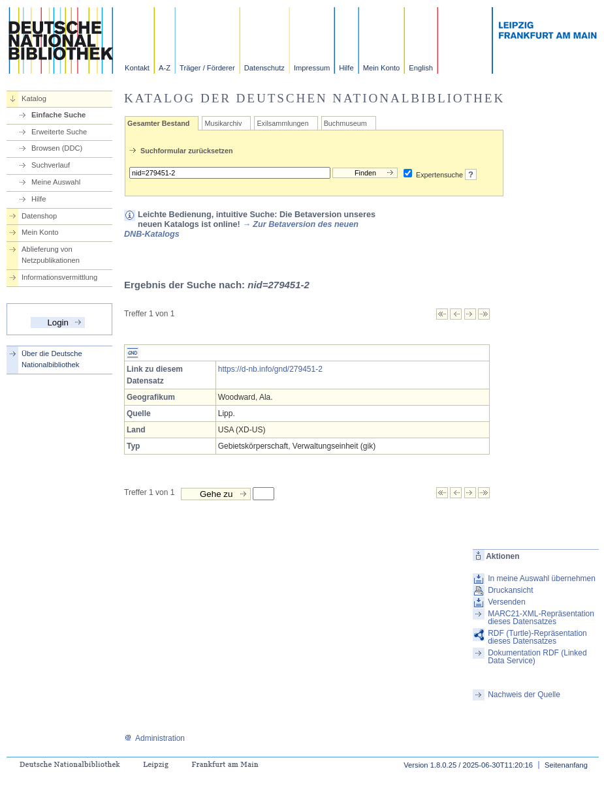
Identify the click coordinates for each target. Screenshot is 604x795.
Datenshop (39, 216)
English (421, 68)
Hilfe (346, 68)
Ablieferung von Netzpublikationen (51, 254)
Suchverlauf (50, 165)
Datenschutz (264, 68)
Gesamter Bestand (158, 123)
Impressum (312, 68)
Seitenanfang (566, 765)
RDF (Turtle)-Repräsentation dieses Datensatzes (537, 637)
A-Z (164, 68)
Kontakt (137, 68)
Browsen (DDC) (56, 148)
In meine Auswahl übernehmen (542, 578)
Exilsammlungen (282, 123)
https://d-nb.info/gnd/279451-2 (270, 369)
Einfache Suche (58, 115)
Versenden (506, 602)
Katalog (34, 98)
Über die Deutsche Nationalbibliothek (52, 359)
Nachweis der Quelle (524, 694)
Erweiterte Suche (59, 132)
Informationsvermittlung (59, 277)
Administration (154, 738)
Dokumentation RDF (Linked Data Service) (537, 656)
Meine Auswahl (55, 182)
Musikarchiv (223, 123)
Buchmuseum (345, 123)
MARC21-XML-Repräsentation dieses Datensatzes (541, 617)
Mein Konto (381, 68)
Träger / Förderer (207, 68)
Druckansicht (510, 590)
